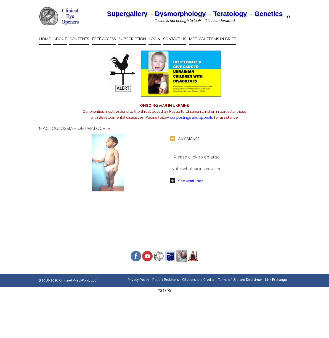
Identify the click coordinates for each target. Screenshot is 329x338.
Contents (79, 39)
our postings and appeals (191, 117)
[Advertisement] (164, 303)
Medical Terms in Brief (212, 39)
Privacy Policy (138, 280)
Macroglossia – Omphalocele (74, 128)
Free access (104, 39)
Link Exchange (276, 280)
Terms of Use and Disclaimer (240, 280)
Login (154, 39)
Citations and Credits (198, 280)
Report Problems (165, 280)
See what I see (191, 181)
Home (45, 39)
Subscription (132, 39)
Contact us (174, 39)
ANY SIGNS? (188, 139)
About (60, 39)
